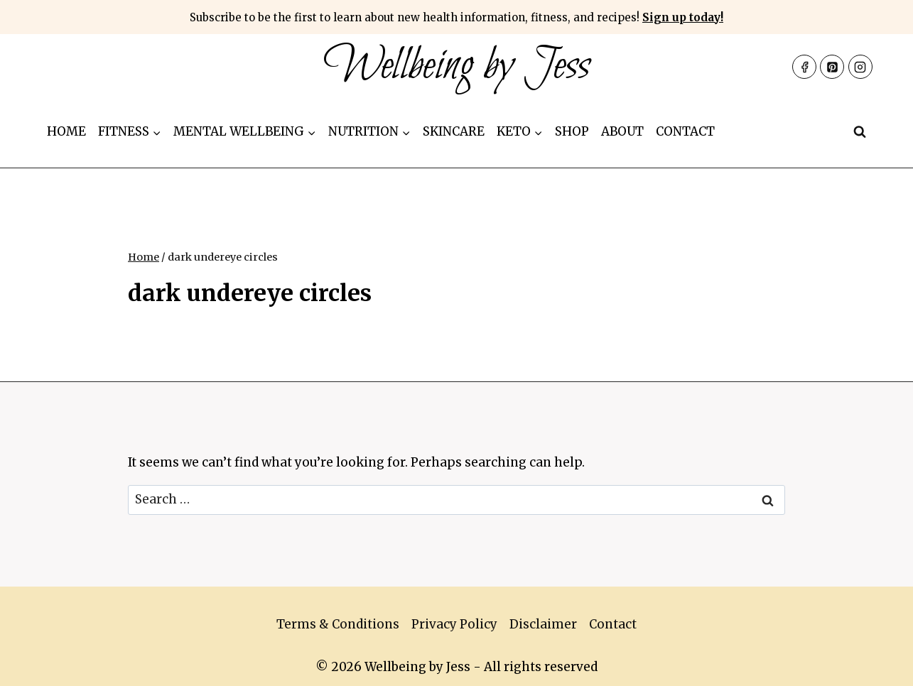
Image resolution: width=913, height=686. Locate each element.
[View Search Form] (860, 132)
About (622, 131)
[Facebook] (804, 67)
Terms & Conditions (337, 624)
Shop (572, 131)
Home (66, 131)
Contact (685, 131)
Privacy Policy (454, 624)
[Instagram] (860, 67)
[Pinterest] (832, 67)
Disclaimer (543, 624)
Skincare (454, 131)
